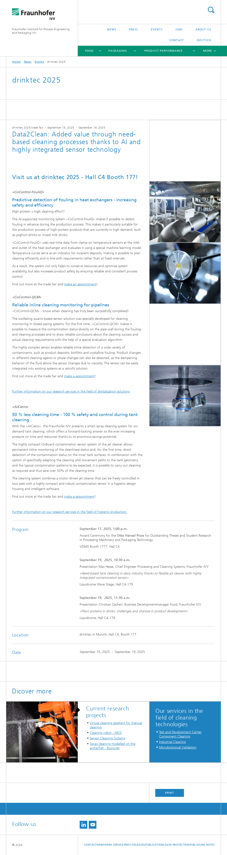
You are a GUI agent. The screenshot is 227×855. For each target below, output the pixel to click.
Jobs (179, 29)
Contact (176, 40)
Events (156, 29)
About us (203, 29)
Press (133, 29)
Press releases (134, 844)
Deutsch (204, 40)
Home (16, 61)
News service (114, 844)
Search (211, 10)
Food (89, 50)
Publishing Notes (202, 844)
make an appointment (80, 284)
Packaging (117, 50)
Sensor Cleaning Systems (107, 738)
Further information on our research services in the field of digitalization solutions (71, 391)
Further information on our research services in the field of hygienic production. (69, 512)
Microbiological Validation (177, 747)
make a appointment (79, 376)
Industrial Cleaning (172, 742)
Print (169, 792)
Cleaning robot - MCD (106, 733)
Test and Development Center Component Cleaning (180, 734)
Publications (154, 844)
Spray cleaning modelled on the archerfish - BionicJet (112, 746)
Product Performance (163, 50)
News (111, 29)
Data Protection (177, 844)
